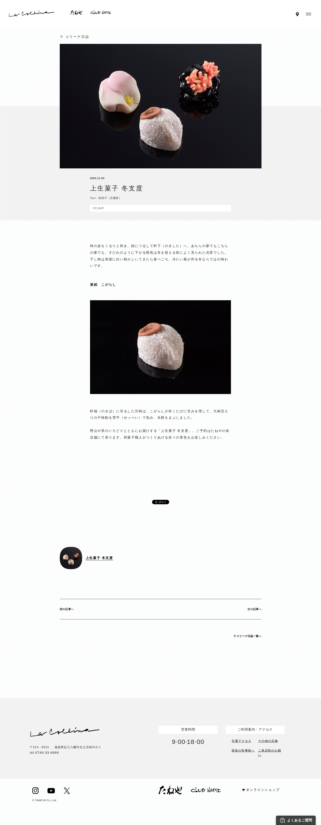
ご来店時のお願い (269, 752)
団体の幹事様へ (243, 750)
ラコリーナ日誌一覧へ (247, 636)
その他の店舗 (268, 740)
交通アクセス (241, 740)
